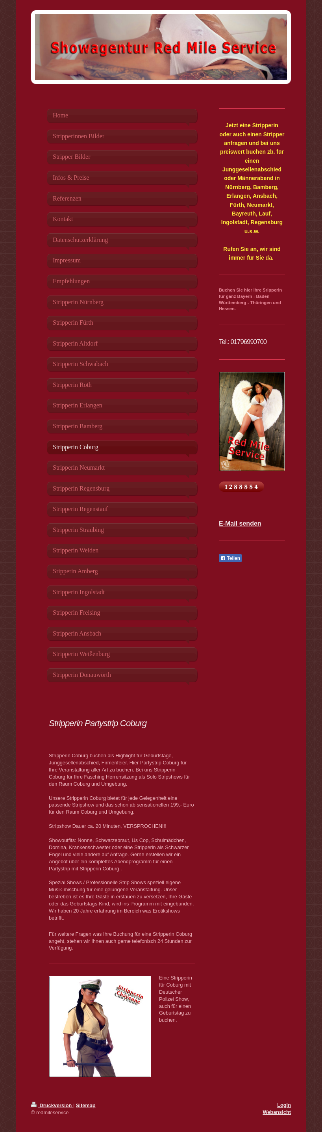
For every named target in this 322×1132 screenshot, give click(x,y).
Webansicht (277, 1112)
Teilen (230, 558)
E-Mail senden (240, 523)
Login (284, 1105)
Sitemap (86, 1105)
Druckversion (52, 1105)
